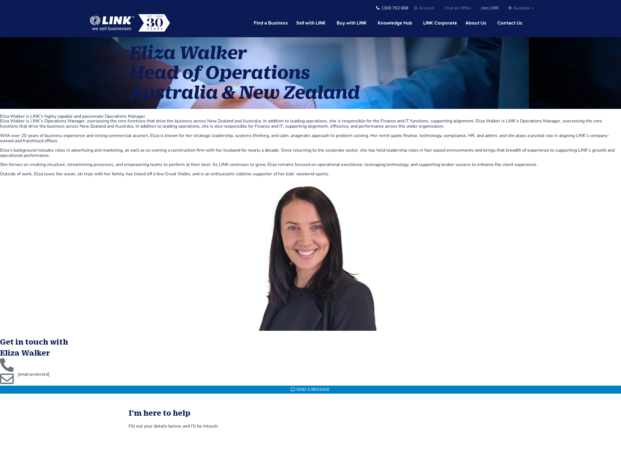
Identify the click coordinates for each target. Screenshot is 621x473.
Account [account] (426, 8)
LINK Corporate (440, 23)
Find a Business (271, 23)
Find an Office (458, 8)
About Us (475, 23)
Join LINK (489, 8)
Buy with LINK (352, 23)
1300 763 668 (394, 8)
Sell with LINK (311, 23)
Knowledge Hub (395, 23)
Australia (521, 8)
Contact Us (509, 23)
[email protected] (33, 374)
